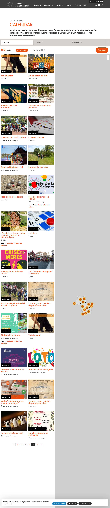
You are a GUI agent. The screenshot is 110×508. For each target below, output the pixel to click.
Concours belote (36, 146)
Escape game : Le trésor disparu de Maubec (39, 334)
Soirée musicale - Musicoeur (9, 111)
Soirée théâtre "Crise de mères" (12, 298)
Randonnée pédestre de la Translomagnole (13, 334)
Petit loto (32, 254)
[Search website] (102, 5)
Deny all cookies (85, 503)
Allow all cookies (59, 503)
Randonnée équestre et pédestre (39, 111)
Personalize (72, 503)
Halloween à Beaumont (12, 479)
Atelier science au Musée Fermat (12, 408)
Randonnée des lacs (38, 179)
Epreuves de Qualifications (13, 146)
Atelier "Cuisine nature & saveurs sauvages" (12, 444)
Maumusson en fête (37, 76)
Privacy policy (7, 504)
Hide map (102, 50)
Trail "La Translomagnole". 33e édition (40, 298)
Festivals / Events (17, 20)
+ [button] (107, 56)
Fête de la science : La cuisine (38, 214)
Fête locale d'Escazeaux (12, 213)
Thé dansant (7, 76)
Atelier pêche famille (10, 368)
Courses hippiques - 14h (12, 179)
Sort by (21, 50)
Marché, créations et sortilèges (38, 480)
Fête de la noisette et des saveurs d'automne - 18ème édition (13, 256)
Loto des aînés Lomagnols (40, 407)
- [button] (107, 58)
